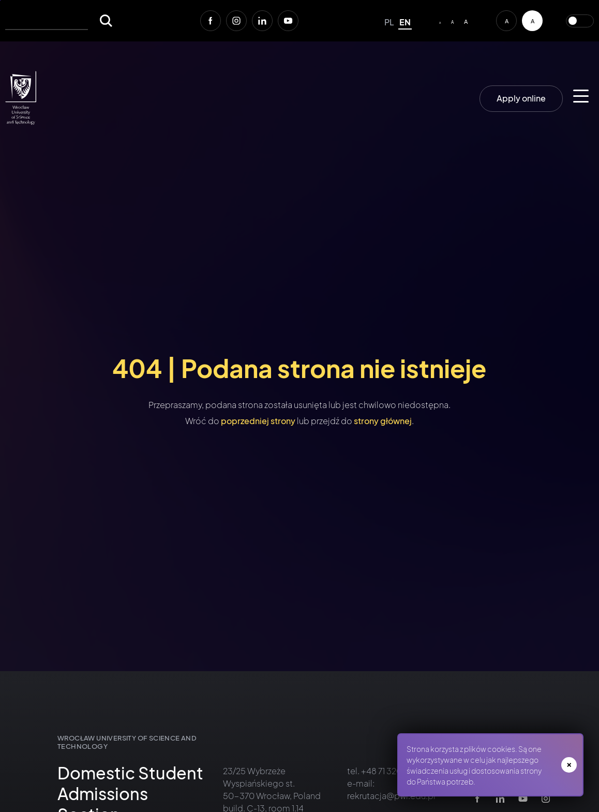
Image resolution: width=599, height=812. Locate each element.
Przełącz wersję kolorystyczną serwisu (580, 21)
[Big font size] (466, 20)
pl (389, 22)
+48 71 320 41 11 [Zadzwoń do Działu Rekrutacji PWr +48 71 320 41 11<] (389, 770)
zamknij (569, 765)
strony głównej (383, 420)
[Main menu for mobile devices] (581, 96)
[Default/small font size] (440, 20)
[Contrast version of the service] (532, 20)
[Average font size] (452, 20)
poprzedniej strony (258, 420)
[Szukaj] (106, 20)
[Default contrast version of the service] (506, 20)
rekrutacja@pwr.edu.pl (391, 795)
